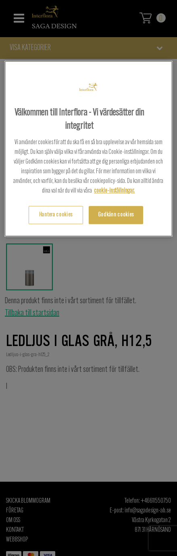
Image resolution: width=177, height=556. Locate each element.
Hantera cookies (56, 215)
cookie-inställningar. (114, 191)
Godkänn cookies (116, 215)
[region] (88, 149)
